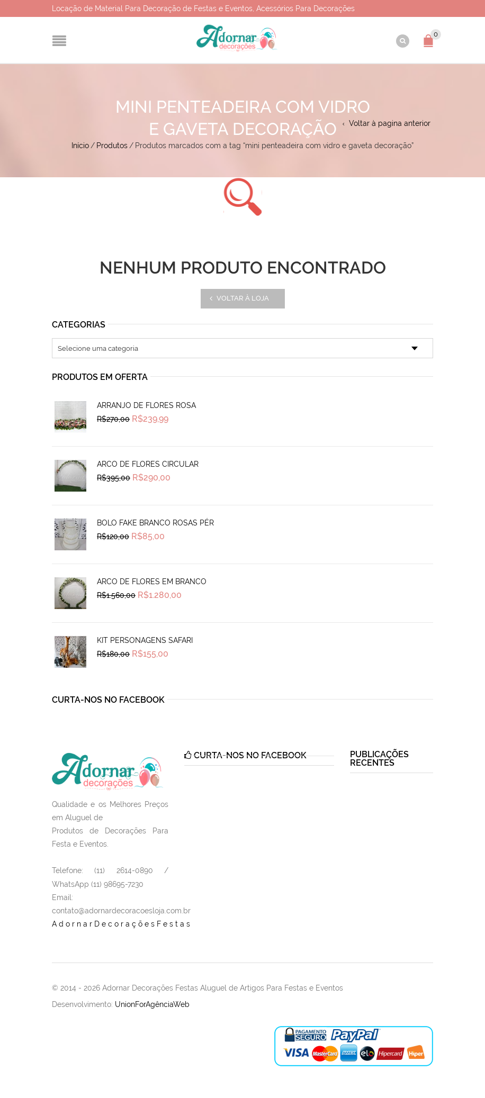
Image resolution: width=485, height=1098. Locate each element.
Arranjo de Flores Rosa (146, 405)
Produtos (112, 145)
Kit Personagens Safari (145, 640)
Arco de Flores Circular (148, 464)
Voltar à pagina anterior (389, 123)
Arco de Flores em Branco (151, 581)
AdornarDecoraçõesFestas (122, 924)
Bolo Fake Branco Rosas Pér (155, 523)
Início (80, 145)
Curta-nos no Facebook (108, 700)
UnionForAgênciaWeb (152, 1004)
